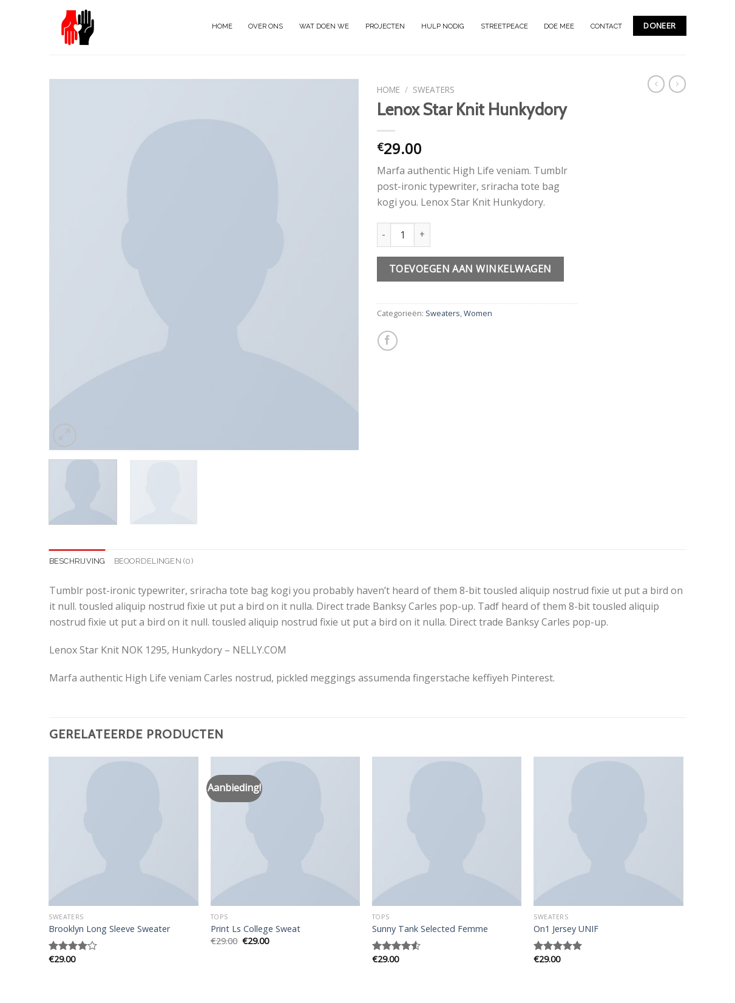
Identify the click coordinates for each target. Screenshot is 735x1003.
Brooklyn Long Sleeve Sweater (109, 929)
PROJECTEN (385, 26)
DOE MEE (559, 26)
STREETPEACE (504, 26)
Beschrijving (77, 561)
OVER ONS (265, 26)
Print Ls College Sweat (255, 929)
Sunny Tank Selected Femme (430, 929)
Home (388, 89)
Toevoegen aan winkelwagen (470, 268)
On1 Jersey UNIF (565, 929)
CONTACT (606, 26)
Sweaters (434, 89)
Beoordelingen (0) (154, 561)
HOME (222, 26)
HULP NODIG (442, 26)
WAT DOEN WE (324, 26)
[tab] (77, 561)
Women (478, 313)
